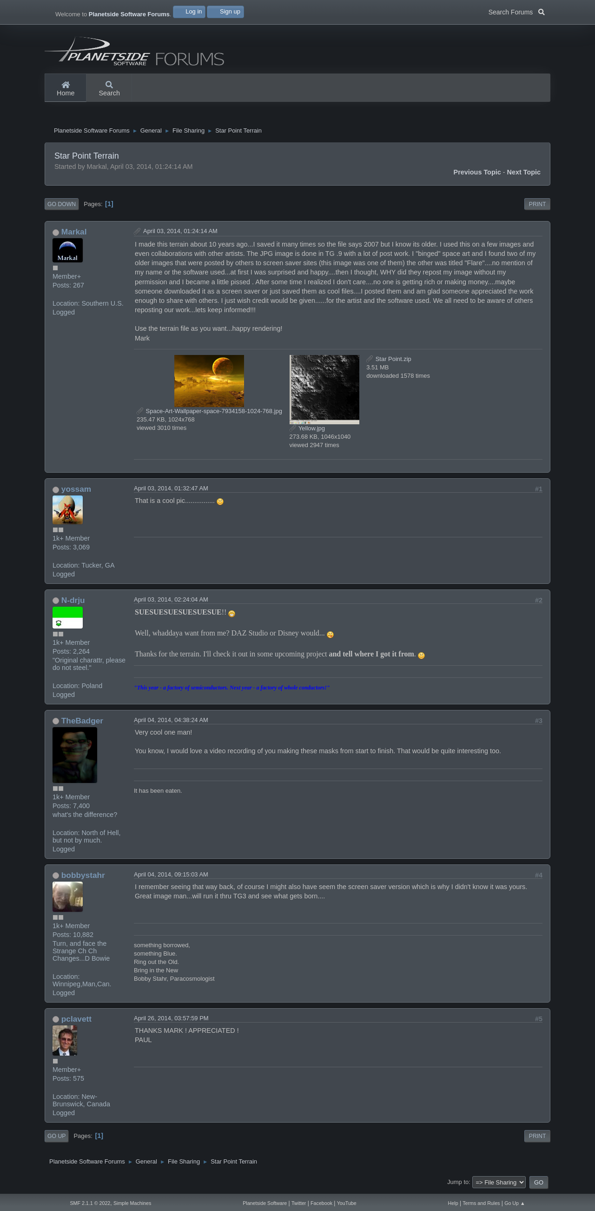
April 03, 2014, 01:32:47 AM (171, 490)
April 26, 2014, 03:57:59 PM (171, 1020)
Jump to (458, 1184)
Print (537, 206)
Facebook (321, 1203)
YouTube (347, 1203)
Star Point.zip (388, 361)
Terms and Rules (481, 1203)
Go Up (56, 1138)
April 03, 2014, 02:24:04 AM (171, 601)
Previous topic (477, 174)
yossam (76, 491)
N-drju (73, 602)
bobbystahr (83, 877)
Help (453, 1203)
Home (65, 89)
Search (109, 89)
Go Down (61, 206)
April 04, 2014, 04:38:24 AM (171, 722)
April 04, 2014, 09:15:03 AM (171, 876)
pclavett (76, 1021)
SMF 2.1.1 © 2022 (90, 1203)
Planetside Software (265, 1203)
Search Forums (517, 11)
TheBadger (82, 723)
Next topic (524, 174)
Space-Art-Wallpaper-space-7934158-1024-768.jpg (209, 413)
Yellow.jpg (307, 430)
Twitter (298, 1203)
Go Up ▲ (514, 1203)
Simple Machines (132, 1203)
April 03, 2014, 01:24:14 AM (180, 233)
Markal (74, 234)
